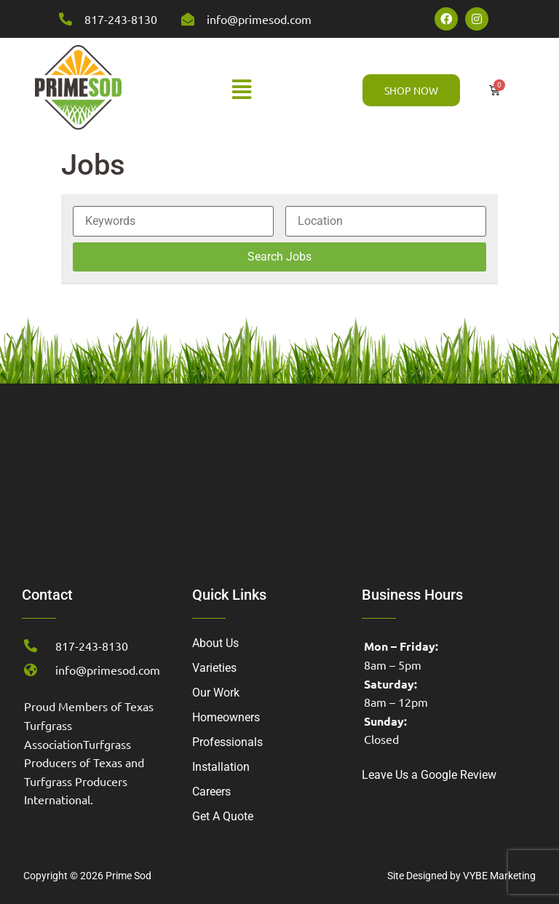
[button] (242, 90)
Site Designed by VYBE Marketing (461, 875)
